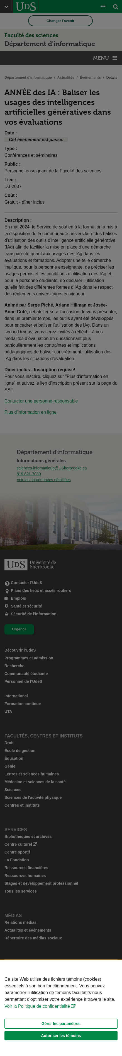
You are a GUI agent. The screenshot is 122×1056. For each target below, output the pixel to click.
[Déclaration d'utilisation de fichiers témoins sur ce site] (61, 1008)
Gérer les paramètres (61, 1023)
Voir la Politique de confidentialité (37, 1006)
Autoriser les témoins (61, 1035)
